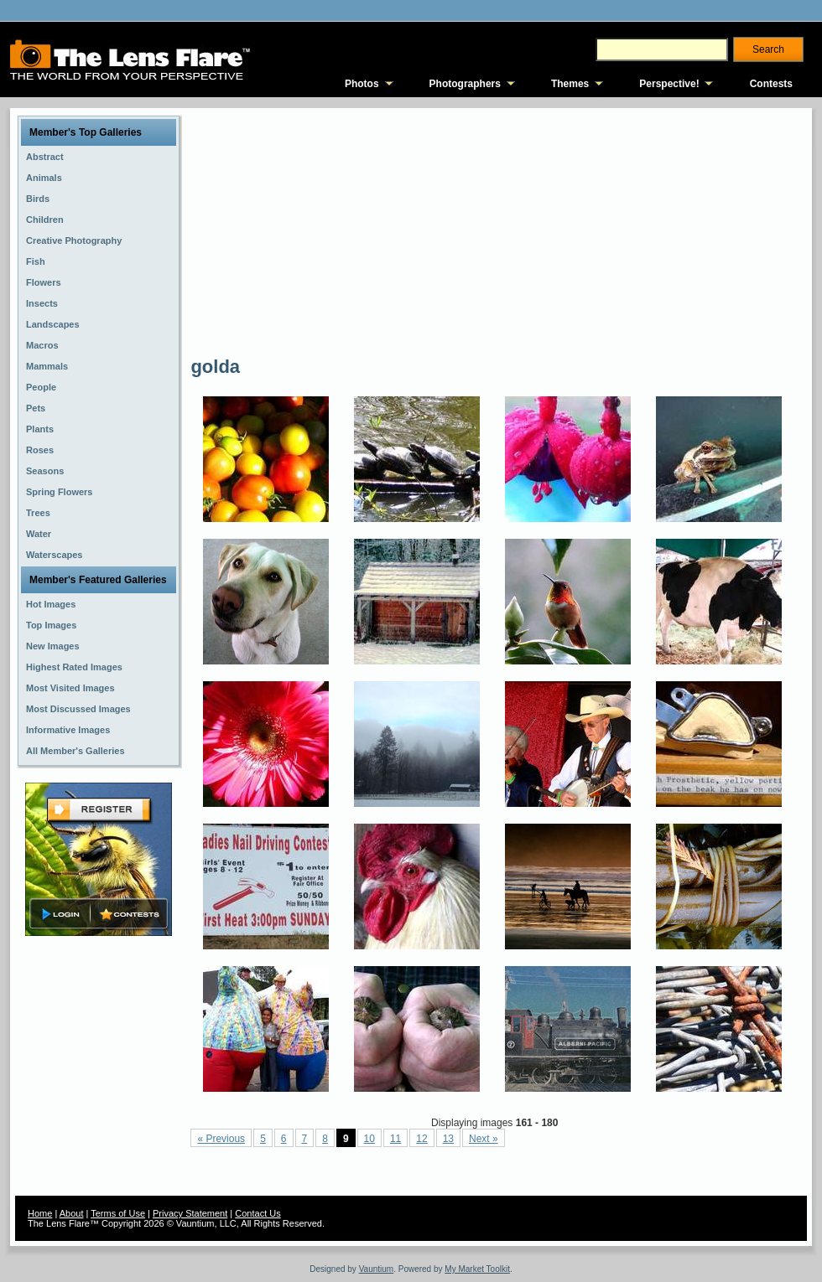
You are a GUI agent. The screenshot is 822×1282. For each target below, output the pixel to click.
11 (395, 1139)
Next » (483, 1139)
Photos (362, 84)
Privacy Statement (190, 1213)
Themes (570, 84)
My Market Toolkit (477, 1269)
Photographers (465, 84)
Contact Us (257, 1213)
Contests (771, 84)
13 (448, 1139)
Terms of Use (118, 1213)
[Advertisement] (412, 230)
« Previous (221, 1139)
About (72, 1213)
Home (40, 1213)
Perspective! (669, 84)
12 (421, 1139)
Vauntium (376, 1269)
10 (369, 1139)
